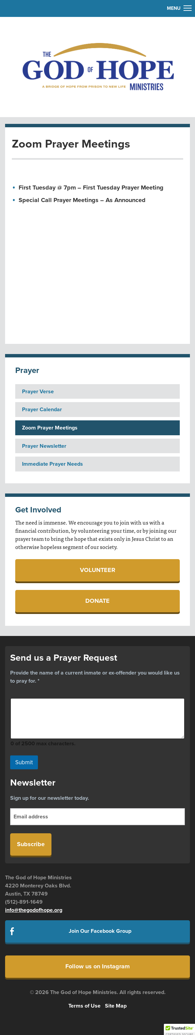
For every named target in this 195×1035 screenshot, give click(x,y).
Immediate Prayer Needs (52, 464)
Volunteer (97, 570)
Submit (24, 762)
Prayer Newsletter (44, 446)
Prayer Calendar (42, 409)
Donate (97, 600)
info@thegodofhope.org (33, 910)
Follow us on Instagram (97, 966)
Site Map (116, 1006)
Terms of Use (84, 1006)
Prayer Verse (38, 391)
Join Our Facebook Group (100, 931)
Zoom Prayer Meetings (50, 427)
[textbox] (101, 194)
